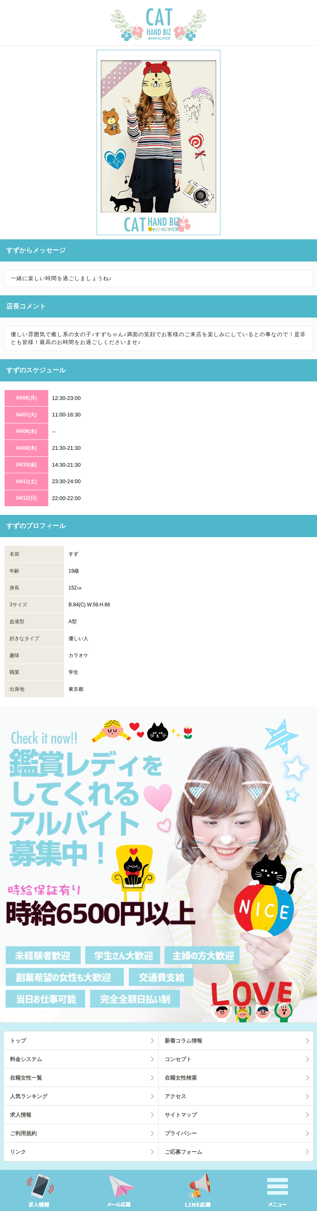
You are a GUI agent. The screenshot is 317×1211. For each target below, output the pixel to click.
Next (304, 144)
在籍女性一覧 (26, 1078)
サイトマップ (181, 1115)
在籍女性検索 (181, 1078)
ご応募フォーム (183, 1152)
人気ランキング (28, 1096)
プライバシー (181, 1133)
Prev (12, 144)
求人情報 (20, 1115)
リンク (18, 1152)
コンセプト (178, 1059)
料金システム (26, 1059)
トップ (18, 1041)
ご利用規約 (23, 1133)
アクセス (175, 1096)
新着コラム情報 (183, 1041)
